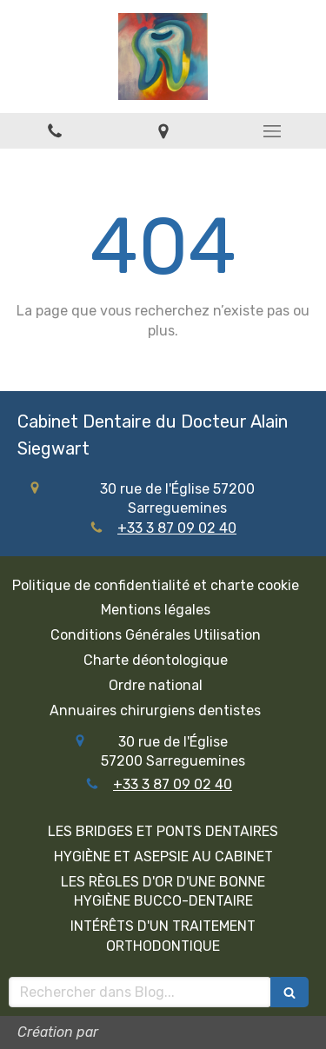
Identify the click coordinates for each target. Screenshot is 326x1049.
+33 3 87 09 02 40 (176, 528)
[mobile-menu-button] (271, 131)
